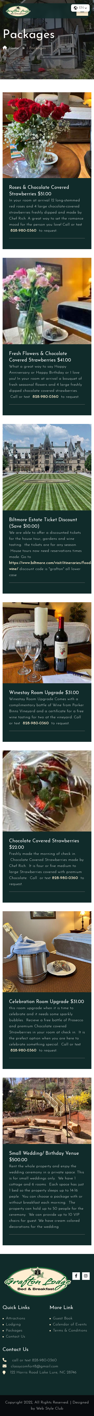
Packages (14, 1330)
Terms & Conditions (70, 1330)
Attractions (15, 1318)
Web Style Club (49, 1408)
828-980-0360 (23, 231)
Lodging (13, 1324)
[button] (80, 8)
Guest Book (63, 1318)
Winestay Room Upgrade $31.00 (44, 692)
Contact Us (15, 1337)
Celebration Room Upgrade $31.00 (46, 1001)
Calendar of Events (70, 1324)
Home (11, 48)
